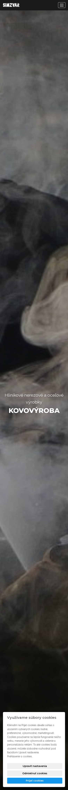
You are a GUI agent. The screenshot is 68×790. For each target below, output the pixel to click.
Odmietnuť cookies (34, 773)
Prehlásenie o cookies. (19, 756)
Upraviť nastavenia (35, 766)
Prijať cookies (35, 780)
